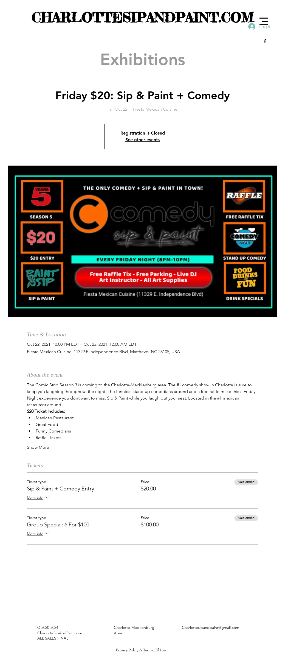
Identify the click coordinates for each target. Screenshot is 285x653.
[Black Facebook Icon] (265, 41)
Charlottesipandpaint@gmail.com (210, 627)
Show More (38, 447)
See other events (142, 139)
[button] (263, 21)
